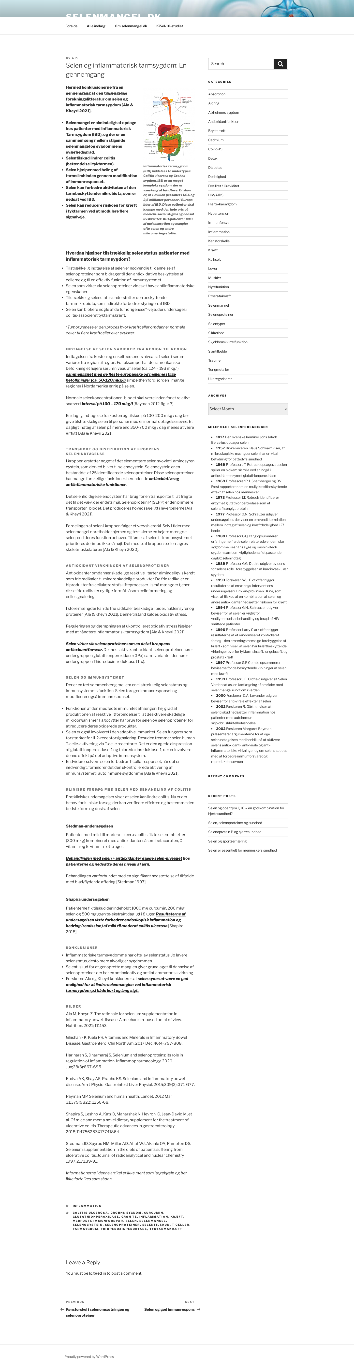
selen (131, 1221)
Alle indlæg (96, 26)
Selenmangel (218, 305)
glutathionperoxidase (96, 1216)
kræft (177, 1216)
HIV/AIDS (215, 195)
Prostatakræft (219, 296)
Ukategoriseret (220, 379)
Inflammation (87, 1206)
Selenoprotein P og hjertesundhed (234, 832)
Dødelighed (217, 176)
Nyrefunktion (218, 287)
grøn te (129, 1216)
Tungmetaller (218, 369)
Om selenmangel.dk (131, 26)
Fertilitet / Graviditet (223, 186)
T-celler (181, 1224)
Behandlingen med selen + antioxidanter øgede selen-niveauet (124, 858)
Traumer (215, 360)
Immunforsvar (219, 222)
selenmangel (152, 1221)
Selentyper (216, 324)
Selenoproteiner (220, 314)
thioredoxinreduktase (124, 1229)
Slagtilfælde (217, 351)
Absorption (216, 94)
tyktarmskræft (166, 1229)
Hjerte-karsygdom (222, 204)
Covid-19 (215, 149)
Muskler (214, 278)
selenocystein (88, 1224)
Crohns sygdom (126, 1212)
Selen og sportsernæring (227, 841)
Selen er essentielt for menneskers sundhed (242, 850)
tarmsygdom (86, 1229)
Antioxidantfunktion (223, 121)
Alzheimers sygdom (223, 112)
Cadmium (216, 140)
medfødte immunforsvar (98, 1221)
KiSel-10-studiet (169, 26)
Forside (71, 26)
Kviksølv (214, 259)
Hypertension (218, 213)
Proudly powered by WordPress (89, 1356)
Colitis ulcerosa (90, 1212)
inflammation (153, 1216)
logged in (97, 1273)
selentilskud (156, 1224)
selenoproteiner (122, 1224)
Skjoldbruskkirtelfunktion (228, 342)
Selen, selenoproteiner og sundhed (235, 823)
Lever (212, 268)
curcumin (153, 1212)
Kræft (213, 250)
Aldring (213, 103)
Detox (213, 158)
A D (75, 58)
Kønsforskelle (219, 241)
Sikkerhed (216, 333)
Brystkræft (216, 130)
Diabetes (215, 167)
